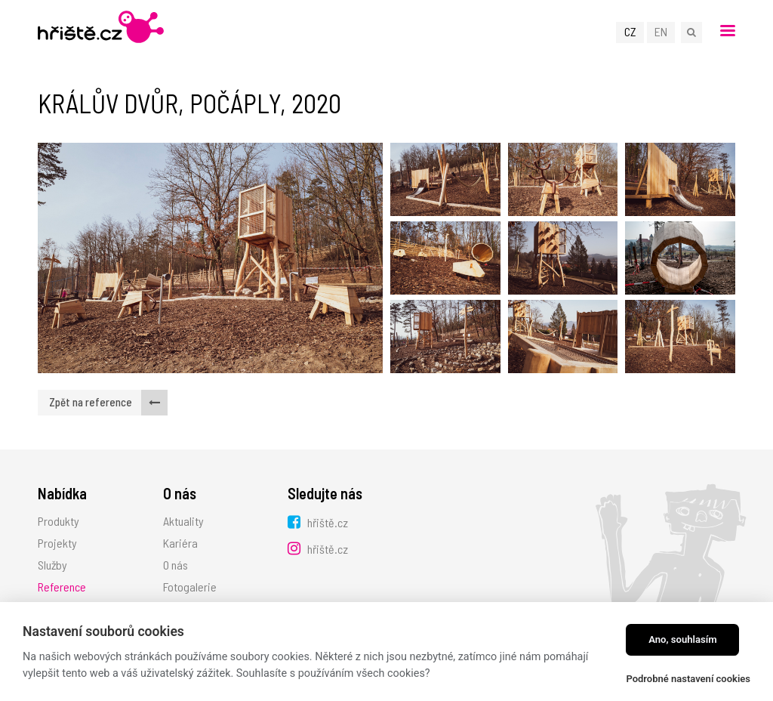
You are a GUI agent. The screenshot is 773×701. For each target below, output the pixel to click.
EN (660, 31)
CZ (630, 31)
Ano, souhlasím (682, 639)
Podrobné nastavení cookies (688, 678)
